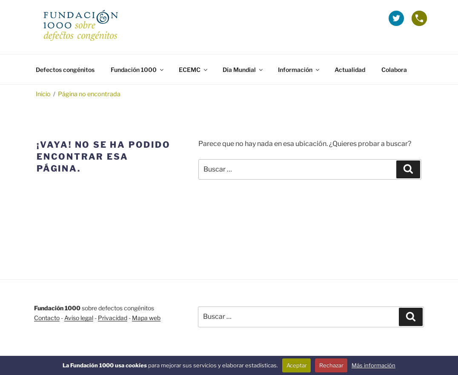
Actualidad (350, 69)
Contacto (47, 317)
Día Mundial (243, 69)
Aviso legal (78, 317)
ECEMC (194, 69)
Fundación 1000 (138, 69)
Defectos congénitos (65, 69)
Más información (373, 365)
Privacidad (112, 317)
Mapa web (146, 317)
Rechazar (331, 365)
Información (299, 69)
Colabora (394, 69)
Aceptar (296, 365)
